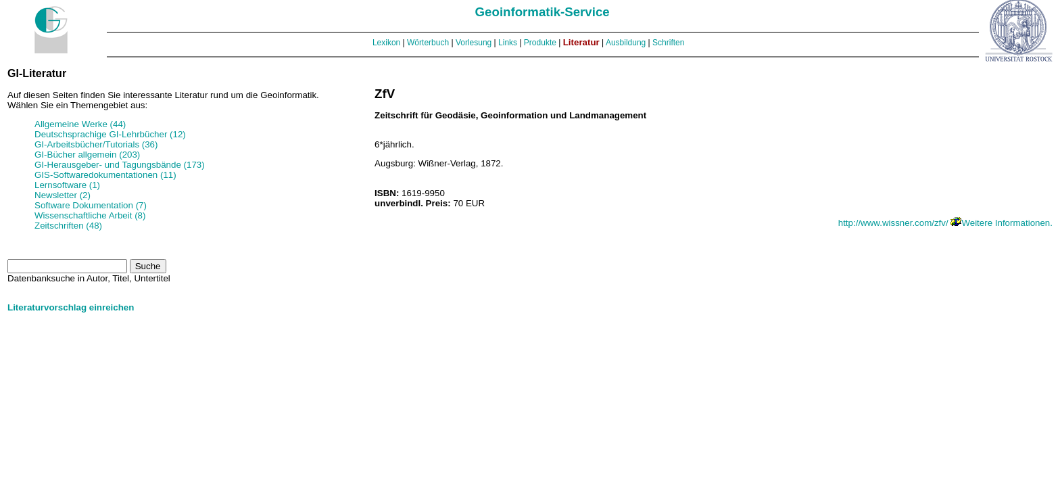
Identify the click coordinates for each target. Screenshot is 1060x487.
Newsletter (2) (62, 195)
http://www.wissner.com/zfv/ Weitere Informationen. (945, 223)
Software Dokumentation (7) (90, 205)
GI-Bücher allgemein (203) (87, 154)
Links (507, 42)
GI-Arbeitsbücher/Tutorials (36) (96, 144)
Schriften (668, 42)
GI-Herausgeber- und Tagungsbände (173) (119, 165)
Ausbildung (626, 42)
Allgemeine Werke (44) (80, 124)
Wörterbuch (428, 42)
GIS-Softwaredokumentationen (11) (105, 175)
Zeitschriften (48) (68, 226)
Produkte (540, 42)
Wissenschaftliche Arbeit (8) (89, 215)
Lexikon (386, 42)
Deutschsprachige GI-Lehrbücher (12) (110, 134)
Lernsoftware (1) (67, 185)
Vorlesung (473, 42)
